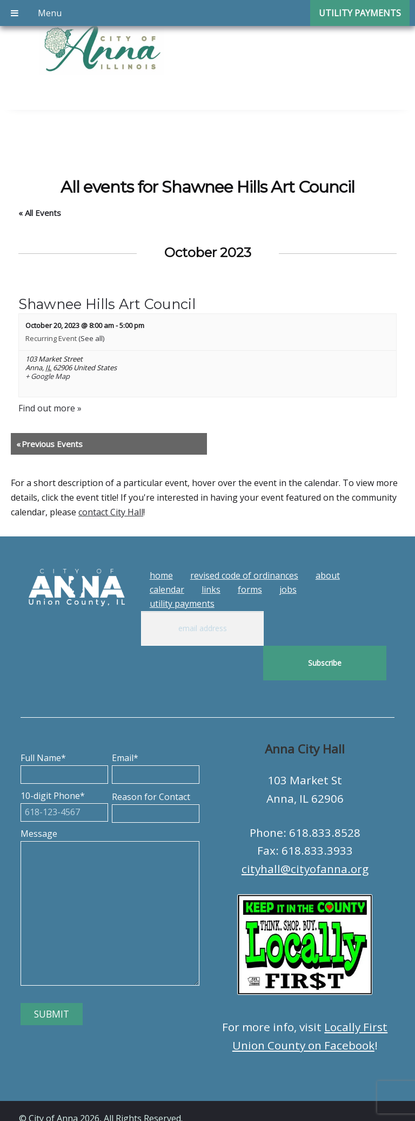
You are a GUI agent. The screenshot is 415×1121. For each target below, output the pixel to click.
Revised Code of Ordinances (244, 575)
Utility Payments (182, 603)
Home (161, 575)
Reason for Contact (155, 770)
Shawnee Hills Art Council (107, 304)
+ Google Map (47, 376)
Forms (250, 589)
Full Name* (64, 731)
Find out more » (50, 408)
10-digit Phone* (64, 769)
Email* (155, 731)
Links (211, 589)
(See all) (91, 338)
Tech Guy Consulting (231, 1103)
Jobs (288, 589)
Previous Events (49, 443)
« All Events (39, 212)
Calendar (167, 589)
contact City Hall (110, 512)
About (328, 575)
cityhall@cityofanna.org (305, 834)
